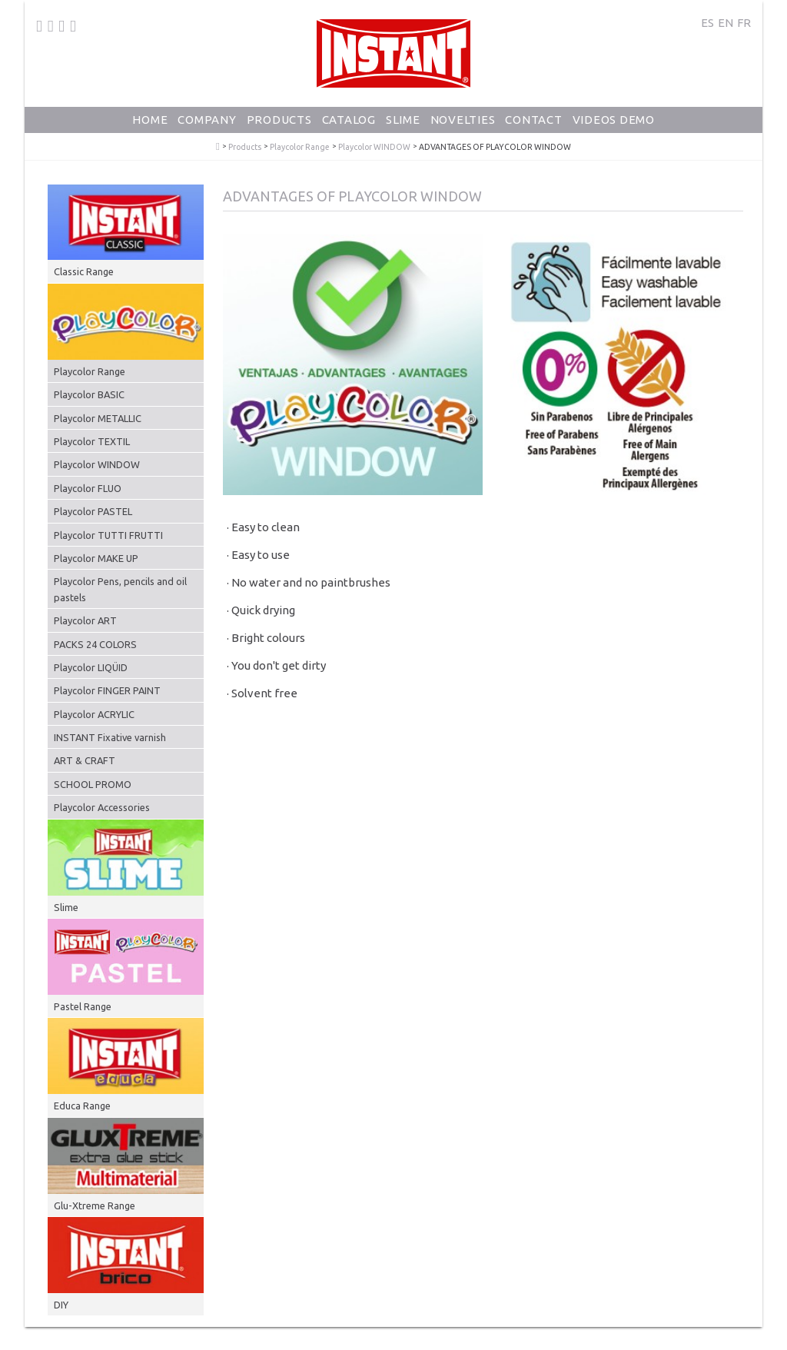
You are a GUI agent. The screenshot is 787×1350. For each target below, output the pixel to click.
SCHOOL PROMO (92, 784)
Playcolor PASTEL (93, 511)
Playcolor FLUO (87, 488)
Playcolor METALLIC (97, 418)
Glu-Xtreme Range (94, 1205)
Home (150, 119)
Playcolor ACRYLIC (94, 714)
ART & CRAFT (84, 760)
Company (207, 119)
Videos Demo (614, 119)
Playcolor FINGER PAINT (107, 690)
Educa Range (82, 1105)
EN (725, 22)
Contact (533, 119)
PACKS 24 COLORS (95, 644)
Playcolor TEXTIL (92, 441)
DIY (61, 1304)
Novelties (463, 119)
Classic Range (84, 271)
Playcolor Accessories (102, 807)
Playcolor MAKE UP (96, 558)
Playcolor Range (300, 147)
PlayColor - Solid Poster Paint (218, 146)
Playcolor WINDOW (374, 147)
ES (707, 22)
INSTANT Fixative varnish (110, 737)
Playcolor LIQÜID (91, 667)
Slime (403, 119)
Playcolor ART (85, 620)
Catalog (349, 119)
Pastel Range (82, 1006)
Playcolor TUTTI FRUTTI (108, 535)
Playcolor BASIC (89, 394)
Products (279, 119)
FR (744, 22)
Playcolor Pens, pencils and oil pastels (120, 589)
